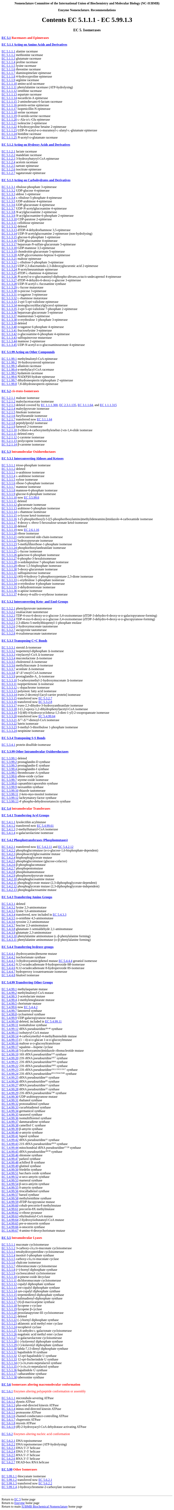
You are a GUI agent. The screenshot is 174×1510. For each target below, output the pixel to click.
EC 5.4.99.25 (10, 1077)
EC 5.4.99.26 (10, 1081)
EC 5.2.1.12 (9, 437)
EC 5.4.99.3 (9, 996)
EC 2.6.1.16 (31, 530)
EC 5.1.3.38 (9, 319)
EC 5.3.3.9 (8, 676)
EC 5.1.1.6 (8, 69)
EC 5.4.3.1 (8, 904)
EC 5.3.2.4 (8, 619)
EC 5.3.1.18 (9, 526)
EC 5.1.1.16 (9, 105)
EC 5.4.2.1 (8, 847)
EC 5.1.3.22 (9, 262)
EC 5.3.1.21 (9, 537)
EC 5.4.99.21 (10, 1062)
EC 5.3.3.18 (9, 709)
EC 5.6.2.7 (8, 1462)
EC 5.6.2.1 (8, 1440)
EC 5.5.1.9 (8, 1273)
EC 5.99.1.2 (9, 1479)
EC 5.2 (6, 391)
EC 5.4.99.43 (10, 1144)
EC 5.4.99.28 (10, 1089)
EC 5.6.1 (7, 1391)
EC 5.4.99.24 (10, 1073)
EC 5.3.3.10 (9, 680)
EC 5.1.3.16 (9, 240)
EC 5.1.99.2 (9, 362)
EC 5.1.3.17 (9, 244)
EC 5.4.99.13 (10, 1032)
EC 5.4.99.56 (10, 1191)
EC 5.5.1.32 (9, 1355)
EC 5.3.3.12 (9, 687)
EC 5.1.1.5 (8, 65)
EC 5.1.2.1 (8, 151)
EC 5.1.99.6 (9, 376)
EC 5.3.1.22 (9, 540)
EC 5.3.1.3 (8, 472)
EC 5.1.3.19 (9, 251)
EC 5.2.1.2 (8, 401)
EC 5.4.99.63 (10, 1216)
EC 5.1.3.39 (9, 323)
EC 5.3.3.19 (9, 712)
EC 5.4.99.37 (10, 1121)
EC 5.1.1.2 (8, 55)
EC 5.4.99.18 (10, 1050)
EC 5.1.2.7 (8, 173)
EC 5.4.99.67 (10, 1230)
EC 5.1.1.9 (8, 80)
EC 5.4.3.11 (9, 939)
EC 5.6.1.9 (8, 1426)
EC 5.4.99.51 (10, 1173)
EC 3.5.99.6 (31, 497)
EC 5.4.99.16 (10, 1043)
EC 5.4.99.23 (10, 1070)
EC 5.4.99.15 (10, 1039)
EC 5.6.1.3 (8, 1405)
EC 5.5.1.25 (9, 1330)
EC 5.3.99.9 (9, 787)
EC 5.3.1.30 (9, 569)
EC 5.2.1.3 (8, 405)
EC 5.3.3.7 (8, 669)
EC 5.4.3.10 (9, 936)
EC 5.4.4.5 (8, 964)
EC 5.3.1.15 (9, 515)
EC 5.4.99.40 (10, 1132)
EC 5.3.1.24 (9, 547)
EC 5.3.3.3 (8, 654)
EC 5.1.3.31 (9, 294)
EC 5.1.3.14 (9, 233)
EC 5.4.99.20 (10, 1058)
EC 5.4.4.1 (8, 953)
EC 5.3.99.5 (9, 772)
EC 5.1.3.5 (8, 201)
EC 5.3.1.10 (9, 497)
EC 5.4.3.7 (8, 925)
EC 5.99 (7, 1469)
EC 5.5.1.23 (9, 1323)
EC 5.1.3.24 (9, 269)
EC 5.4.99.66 (10, 1227)
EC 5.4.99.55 (10, 1187)
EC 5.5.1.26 (9, 1334)
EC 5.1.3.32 (9, 298)
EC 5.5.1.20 (9, 1312)
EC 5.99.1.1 (9, 1476)
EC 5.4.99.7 (9, 1010)
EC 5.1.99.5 (9, 373)
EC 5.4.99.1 (9, 989)
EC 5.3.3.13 (9, 691)
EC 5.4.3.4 (8, 914)
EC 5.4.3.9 (8, 932)
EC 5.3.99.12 (10, 797)
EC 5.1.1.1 (8, 51)
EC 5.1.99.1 (9, 358)
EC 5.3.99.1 (9, 758)
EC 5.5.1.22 (9, 1320)
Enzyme (19, 1503)
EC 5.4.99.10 (10, 1021)
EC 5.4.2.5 (8, 861)
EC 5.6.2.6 (8, 1458)
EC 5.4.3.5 (8, 918)
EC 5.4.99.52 (10, 1176)
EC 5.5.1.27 (9, 1338)
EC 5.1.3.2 (8, 190)
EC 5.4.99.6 (9, 1007)
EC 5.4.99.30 (10, 1096)
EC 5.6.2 (7, 1434)
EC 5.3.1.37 (9, 594)
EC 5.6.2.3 (8, 1448)
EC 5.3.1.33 (9, 580)
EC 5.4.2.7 (8, 868)
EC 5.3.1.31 (9, 573)
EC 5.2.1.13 (9, 441)
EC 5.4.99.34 (10, 1111)
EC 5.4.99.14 (10, 1036)
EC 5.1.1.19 (9, 116)
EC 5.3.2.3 (8, 615)
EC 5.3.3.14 (9, 694)
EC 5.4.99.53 (10, 1180)
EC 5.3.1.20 (9, 533)
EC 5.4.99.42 (10, 1140)
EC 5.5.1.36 (9, 1370)
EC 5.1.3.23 (9, 266)
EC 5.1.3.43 (9, 337)
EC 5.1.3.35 (9, 309)
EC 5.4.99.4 (9, 1000)
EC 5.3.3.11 (9, 684)
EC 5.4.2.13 (9, 890)
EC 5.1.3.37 (9, 316)
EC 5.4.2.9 (8, 875)
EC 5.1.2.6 (8, 169)
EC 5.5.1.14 (9, 1291)
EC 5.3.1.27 (9, 558)
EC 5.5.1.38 (9, 1377)
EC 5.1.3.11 (9, 222)
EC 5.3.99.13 (10, 801)
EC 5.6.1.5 (8, 1412)
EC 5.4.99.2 (9, 992)
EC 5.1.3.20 (9, 255)
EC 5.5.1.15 (9, 1294)
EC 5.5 (6, 1237)
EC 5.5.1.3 (8, 1251)
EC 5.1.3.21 (9, 258)
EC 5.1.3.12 (9, 226)
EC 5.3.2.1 (8, 608)
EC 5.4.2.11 (44, 847)
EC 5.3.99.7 (9, 780)
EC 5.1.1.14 (9, 98)
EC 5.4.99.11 (53, 1021)
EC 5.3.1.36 (9, 591)
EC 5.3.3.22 (9, 723)
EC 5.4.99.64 (46, 716)
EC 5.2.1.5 (8, 412)
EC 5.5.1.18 (9, 1305)
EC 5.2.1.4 (8, 408)
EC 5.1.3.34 (9, 305)
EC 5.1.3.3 (8, 194)
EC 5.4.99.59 (10, 1202)
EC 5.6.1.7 (8, 1419)
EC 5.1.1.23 (9, 130)
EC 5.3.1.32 (9, 576)
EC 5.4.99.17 (10, 1047)
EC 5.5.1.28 (9, 1341)
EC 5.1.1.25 (9, 137)
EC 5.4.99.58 (10, 1198)
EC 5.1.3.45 (9, 344)
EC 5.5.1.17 (9, 1302)
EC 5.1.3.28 (9, 283)
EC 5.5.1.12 (9, 1284)
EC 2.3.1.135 (67, 405)
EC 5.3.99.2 (9, 762)
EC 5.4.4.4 (65, 961)
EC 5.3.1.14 (9, 512)
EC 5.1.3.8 (8, 212)
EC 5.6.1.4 (8, 1409)
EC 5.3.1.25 (9, 551)
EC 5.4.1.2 (8, 825)
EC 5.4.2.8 (8, 872)
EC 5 (17, 1499)
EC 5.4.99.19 (10, 1054)
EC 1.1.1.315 (108, 405)
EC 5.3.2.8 (8, 633)
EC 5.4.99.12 (10, 1029)
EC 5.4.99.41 (10, 1136)
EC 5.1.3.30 (9, 291)
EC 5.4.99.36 (10, 1118)
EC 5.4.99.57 (10, 1194)
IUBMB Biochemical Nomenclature (45, 1506)
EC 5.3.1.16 (9, 519)
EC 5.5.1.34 (9, 1363)
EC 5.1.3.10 (9, 219)
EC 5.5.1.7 (8, 1266)
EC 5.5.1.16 (9, 1298)
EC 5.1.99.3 (9, 366)
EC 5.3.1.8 (8, 490)
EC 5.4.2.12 (65, 847)
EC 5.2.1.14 (9, 444)
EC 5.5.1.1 (8, 1244)
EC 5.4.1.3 (8, 829)
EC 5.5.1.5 (8, 1259)
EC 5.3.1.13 (9, 508)
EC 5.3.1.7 (8, 486)
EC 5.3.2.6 (8, 626)
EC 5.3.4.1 (8, 744)
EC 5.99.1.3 (9, 1483)
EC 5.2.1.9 (8, 426)
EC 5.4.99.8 (9, 1014)
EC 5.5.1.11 (9, 1280)
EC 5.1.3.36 (9, 312)
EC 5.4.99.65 (10, 1223)
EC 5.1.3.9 (8, 215)
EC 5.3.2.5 (8, 622)
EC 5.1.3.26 (9, 276)
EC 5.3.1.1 (8, 465)
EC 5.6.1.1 (8, 1398)
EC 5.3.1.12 (9, 504)
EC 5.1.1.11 (9, 87)
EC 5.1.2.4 (8, 162)
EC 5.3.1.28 (9, 562)
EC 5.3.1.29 (9, 565)
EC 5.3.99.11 (10, 794)
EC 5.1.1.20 (9, 119)
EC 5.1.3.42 (9, 334)
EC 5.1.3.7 (8, 208)
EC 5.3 (6, 451)
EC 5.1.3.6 (8, 205)
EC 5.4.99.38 (10, 1125)
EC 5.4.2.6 (8, 864)
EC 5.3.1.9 (8, 494)
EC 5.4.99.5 (9, 1003)
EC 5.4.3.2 (8, 907)
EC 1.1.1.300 (49, 405)
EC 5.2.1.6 (8, 415)
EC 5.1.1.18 (9, 112)
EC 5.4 (6, 808)
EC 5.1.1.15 (9, 101)
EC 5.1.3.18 (9, 248)
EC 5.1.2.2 (8, 155)
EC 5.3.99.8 (9, 783)
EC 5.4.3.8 (8, 929)
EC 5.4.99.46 (10, 1155)
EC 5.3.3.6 (8, 665)
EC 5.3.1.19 (9, 530)
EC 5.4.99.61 (45, 825)
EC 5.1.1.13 (9, 94)
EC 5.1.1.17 (9, 108)
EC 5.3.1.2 (8, 469)
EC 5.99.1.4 (9, 1487)
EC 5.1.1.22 (9, 126)
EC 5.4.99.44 (10, 1148)
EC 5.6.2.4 (8, 1451)
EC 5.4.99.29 (10, 1093)
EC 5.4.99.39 (10, 1129)
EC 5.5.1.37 (9, 1373)
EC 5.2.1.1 (8, 398)
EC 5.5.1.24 (9, 1327)
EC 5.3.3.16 (9, 702)
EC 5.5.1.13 (9, 1287)
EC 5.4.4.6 (8, 968)
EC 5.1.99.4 (9, 369)
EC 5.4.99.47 (10, 1159)
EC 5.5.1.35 (9, 1366)
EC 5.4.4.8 (8, 975)
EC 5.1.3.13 (9, 230)
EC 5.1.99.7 (9, 380)
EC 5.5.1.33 (9, 1359)
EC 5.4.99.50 (10, 1169)
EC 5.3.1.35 (9, 587)
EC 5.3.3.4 (8, 658)
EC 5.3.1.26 (9, 555)
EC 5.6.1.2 (8, 1401)
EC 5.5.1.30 (9, 1348)
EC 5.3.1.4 (8, 476)
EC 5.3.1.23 (9, 544)
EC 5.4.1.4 (8, 833)
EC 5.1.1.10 (9, 83)
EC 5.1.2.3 (8, 158)
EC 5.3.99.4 (9, 769)
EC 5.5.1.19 (9, 1309)
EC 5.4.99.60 (10, 1205)
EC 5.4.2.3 (8, 854)
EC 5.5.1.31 (9, 1352)
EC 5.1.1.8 (8, 76)
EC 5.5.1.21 (9, 1316)
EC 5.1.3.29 (9, 287)
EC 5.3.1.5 (8, 479)
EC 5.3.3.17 (9, 705)
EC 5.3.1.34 (9, 583)
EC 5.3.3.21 (9, 720)
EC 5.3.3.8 (8, 672)
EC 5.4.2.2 (8, 850)
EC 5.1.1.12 (9, 91)
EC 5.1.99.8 (9, 384)
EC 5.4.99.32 (10, 1103)
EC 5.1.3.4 (8, 197)
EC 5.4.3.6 (8, 921)
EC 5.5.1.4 (8, 1255)
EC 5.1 (6, 37)
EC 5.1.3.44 (9, 341)
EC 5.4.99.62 (10, 1212)
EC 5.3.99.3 (9, 765)
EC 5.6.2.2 (8, 1444)
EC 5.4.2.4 (8, 857)
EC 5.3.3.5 (8, 661)
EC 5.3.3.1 (8, 647)
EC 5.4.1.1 (8, 822)
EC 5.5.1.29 (9, 1345)
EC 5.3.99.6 (9, 776)
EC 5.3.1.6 (8, 483)
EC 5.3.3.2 (8, 651)
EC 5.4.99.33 (10, 1107)
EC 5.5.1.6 (8, 1262)
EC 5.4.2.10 (9, 879)
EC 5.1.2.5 (8, 165)
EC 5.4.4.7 (8, 971)
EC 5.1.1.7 (8, 73)
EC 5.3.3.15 (9, 698)
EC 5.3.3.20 (9, 716)
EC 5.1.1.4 (8, 62)
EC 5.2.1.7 (8, 419)
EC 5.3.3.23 (9, 727)
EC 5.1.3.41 (9, 330)
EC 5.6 (6, 1384)
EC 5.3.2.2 (8, 612)
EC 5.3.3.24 (9, 730)
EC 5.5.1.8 (8, 1269)
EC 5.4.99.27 (10, 1085)
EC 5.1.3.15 (9, 237)
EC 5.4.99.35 (10, 1114)
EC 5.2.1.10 (9, 430)
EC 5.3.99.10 (10, 790)
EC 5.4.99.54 (10, 1184)
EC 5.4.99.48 (10, 1162)
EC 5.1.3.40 (9, 327)
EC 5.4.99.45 (10, 1151)
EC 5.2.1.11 (9, 433)
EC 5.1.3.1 (8, 187)
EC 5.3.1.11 (9, 501)
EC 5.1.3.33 (9, 301)
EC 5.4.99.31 (10, 1100)
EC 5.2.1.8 (8, 423)
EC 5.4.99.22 (10, 1066)
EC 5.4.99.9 (9, 1018)
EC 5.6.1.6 (8, 1416)
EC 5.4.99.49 (10, 1166)
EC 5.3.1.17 (9, 522)
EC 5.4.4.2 (8, 957)
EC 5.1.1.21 (9, 123)
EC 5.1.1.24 (9, 134)
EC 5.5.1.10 (9, 1277)
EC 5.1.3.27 (9, 280)
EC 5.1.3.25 (9, 273)
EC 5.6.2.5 (8, 1455)
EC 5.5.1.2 (8, 1248)
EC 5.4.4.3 (8, 961)
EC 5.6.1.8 (8, 1423)
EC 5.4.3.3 (8, 911)
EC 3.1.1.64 (85, 405)
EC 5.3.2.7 (8, 630)
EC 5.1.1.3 (8, 58)
